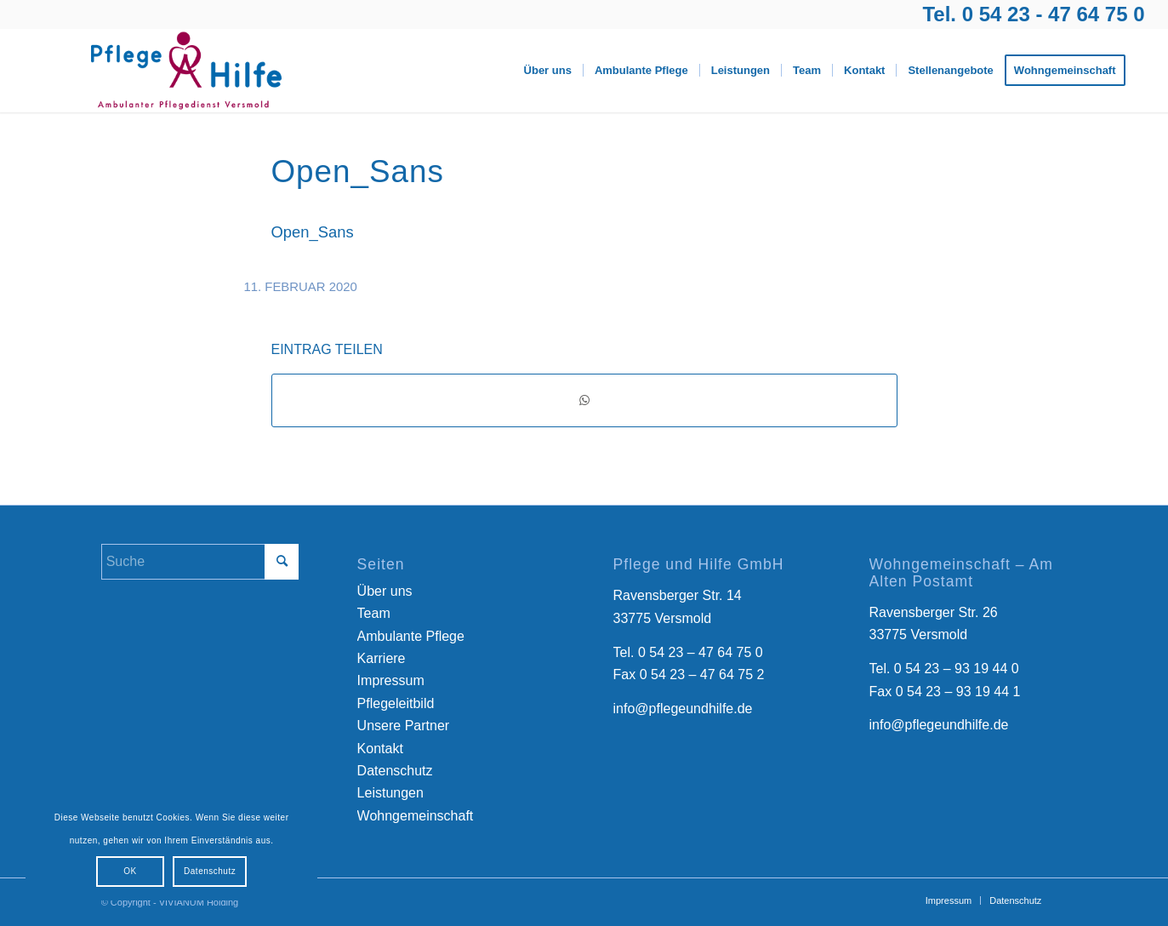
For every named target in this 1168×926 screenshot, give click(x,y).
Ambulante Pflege (410, 636)
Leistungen (390, 793)
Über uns (385, 591)
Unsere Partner (403, 725)
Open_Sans (312, 232)
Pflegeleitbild (396, 703)
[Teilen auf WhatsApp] (584, 400)
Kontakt (380, 748)
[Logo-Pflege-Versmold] (186, 70)
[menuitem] (548, 70)
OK (129, 871)
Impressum (390, 680)
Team (373, 613)
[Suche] (200, 562)
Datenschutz (395, 770)
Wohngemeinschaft (415, 816)
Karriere (381, 658)
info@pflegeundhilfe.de (683, 708)
